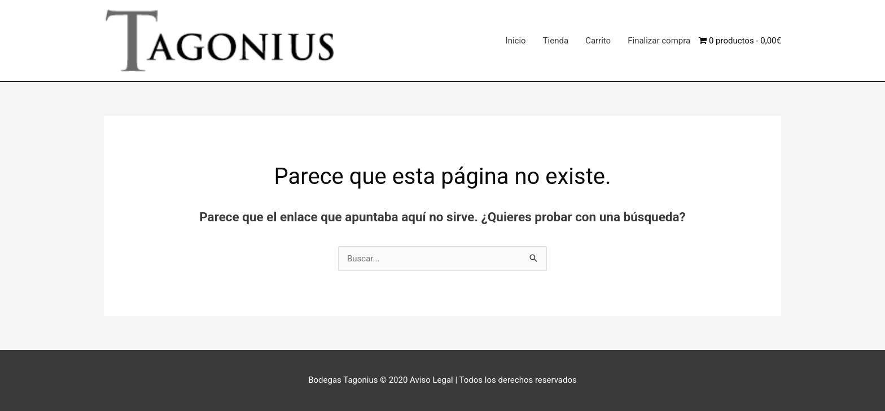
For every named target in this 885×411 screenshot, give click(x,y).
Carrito (598, 41)
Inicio (516, 41)
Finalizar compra (659, 41)
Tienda (555, 41)
